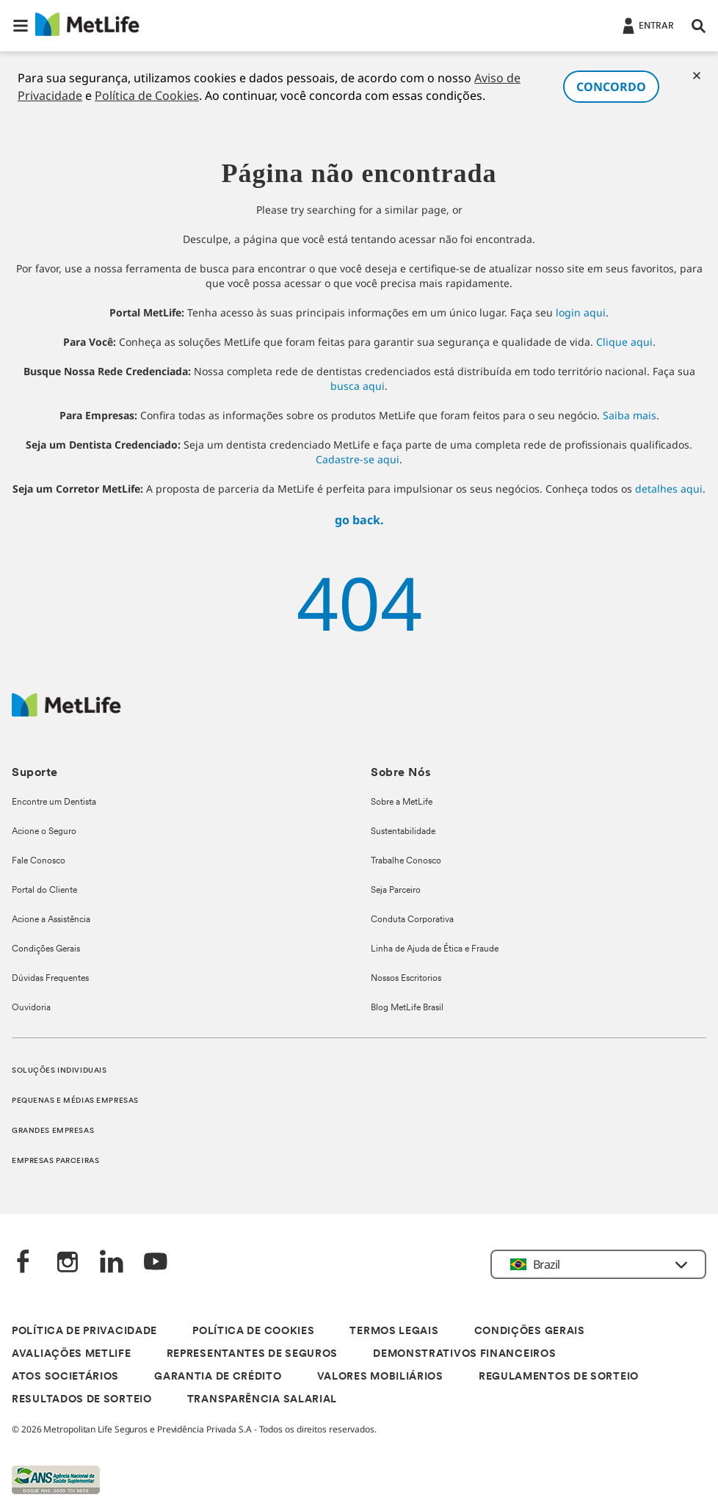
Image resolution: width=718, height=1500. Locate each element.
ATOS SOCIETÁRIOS (65, 1377)
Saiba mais (629, 415)
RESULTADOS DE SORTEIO (82, 1399)
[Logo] (66, 713)
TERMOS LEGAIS (393, 1331)
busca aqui (357, 386)
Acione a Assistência (51, 920)
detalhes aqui (669, 489)
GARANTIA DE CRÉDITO (217, 1377)
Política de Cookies (147, 95)
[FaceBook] (23, 1263)
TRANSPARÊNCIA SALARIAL (262, 1399)
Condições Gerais (46, 949)
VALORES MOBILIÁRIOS (380, 1377)
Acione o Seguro (44, 831)
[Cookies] (696, 75)
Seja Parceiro (396, 890)
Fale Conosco (38, 861)
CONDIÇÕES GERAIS (529, 1331)
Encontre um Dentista (54, 802)
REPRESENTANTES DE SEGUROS (252, 1354)
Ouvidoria (31, 1008)
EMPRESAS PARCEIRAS (55, 1161)
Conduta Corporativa (412, 920)
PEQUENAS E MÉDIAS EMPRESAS (75, 1101)
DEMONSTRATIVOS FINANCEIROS (464, 1354)
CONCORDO (611, 87)
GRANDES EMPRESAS (53, 1131)
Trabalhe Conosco (406, 861)
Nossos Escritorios (406, 978)
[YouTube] (155, 1263)
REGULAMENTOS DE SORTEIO (559, 1377)
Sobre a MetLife (401, 802)
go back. (359, 520)
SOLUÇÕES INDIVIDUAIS (59, 1071)
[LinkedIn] (111, 1263)
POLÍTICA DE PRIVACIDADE (84, 1331)
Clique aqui (624, 342)
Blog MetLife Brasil (407, 1008)
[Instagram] (67, 1263)
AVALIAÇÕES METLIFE (71, 1354)
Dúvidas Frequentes (50, 978)
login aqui (581, 312)
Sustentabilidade (403, 831)
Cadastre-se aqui (357, 459)
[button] (20, 25)
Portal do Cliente (44, 890)
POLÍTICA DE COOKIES (253, 1331)
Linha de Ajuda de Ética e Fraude (434, 949)
